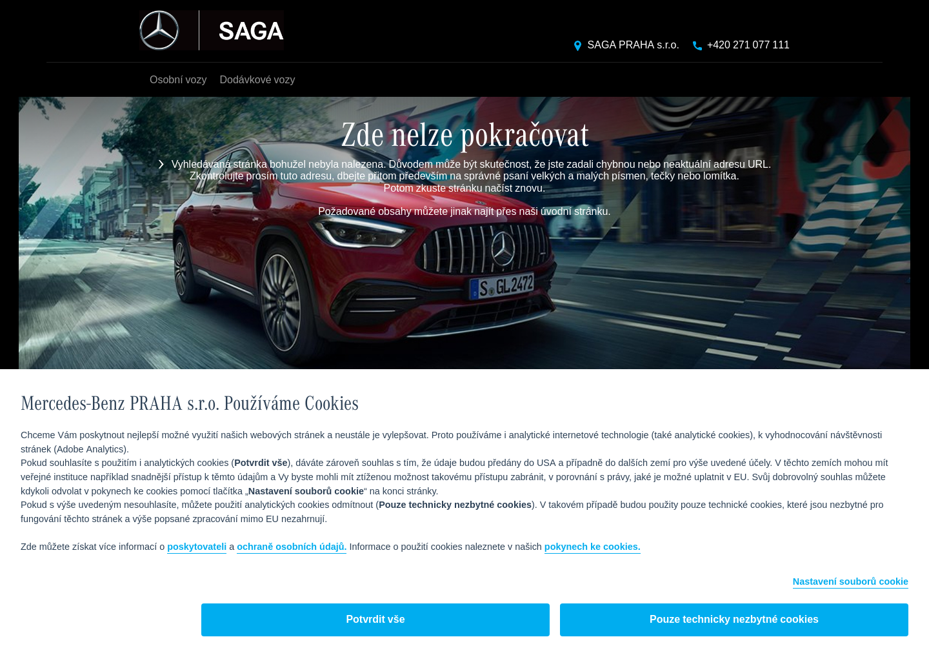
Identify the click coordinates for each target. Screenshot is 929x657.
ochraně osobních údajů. (291, 547)
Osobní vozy (178, 80)
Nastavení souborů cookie (850, 582)
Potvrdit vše (375, 620)
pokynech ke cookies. (592, 547)
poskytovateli (196, 547)
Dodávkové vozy (257, 80)
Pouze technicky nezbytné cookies (734, 620)
